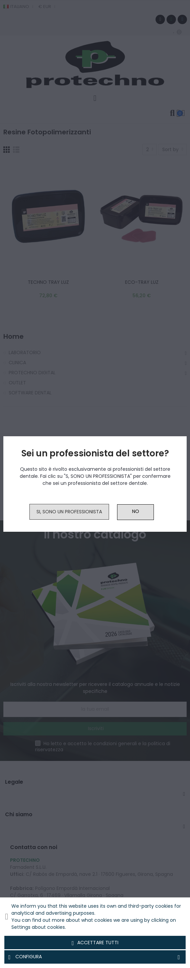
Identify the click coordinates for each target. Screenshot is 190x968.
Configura (95, 957)
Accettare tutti (95, 943)
